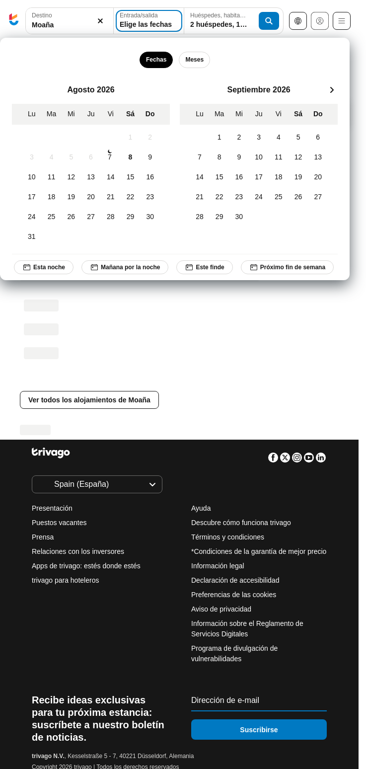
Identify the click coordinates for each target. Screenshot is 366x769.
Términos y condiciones (227, 537)
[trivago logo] (14, 21)
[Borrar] (100, 21)
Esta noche (43, 267)
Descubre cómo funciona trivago (241, 523)
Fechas (156, 59)
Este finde (204, 267)
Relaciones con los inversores (78, 551)
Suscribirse (259, 730)
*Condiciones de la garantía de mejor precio (258, 551)
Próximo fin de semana (287, 267)
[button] (69, 21)
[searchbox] (69, 25)
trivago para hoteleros (65, 580)
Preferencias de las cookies (234, 595)
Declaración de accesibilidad (235, 580)
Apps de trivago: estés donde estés (86, 566)
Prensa (43, 537)
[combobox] (69, 21)
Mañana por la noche (125, 267)
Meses (194, 59)
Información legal (217, 566)
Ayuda (201, 508)
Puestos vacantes (59, 523)
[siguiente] (332, 90)
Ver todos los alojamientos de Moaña (89, 400)
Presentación (52, 508)
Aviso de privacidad (221, 609)
